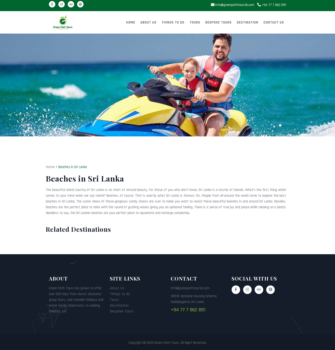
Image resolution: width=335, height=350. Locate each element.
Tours (195, 22)
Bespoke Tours (218, 22)
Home (130, 22)
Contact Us (273, 22)
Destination (247, 22)
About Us (148, 22)
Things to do (173, 22)
